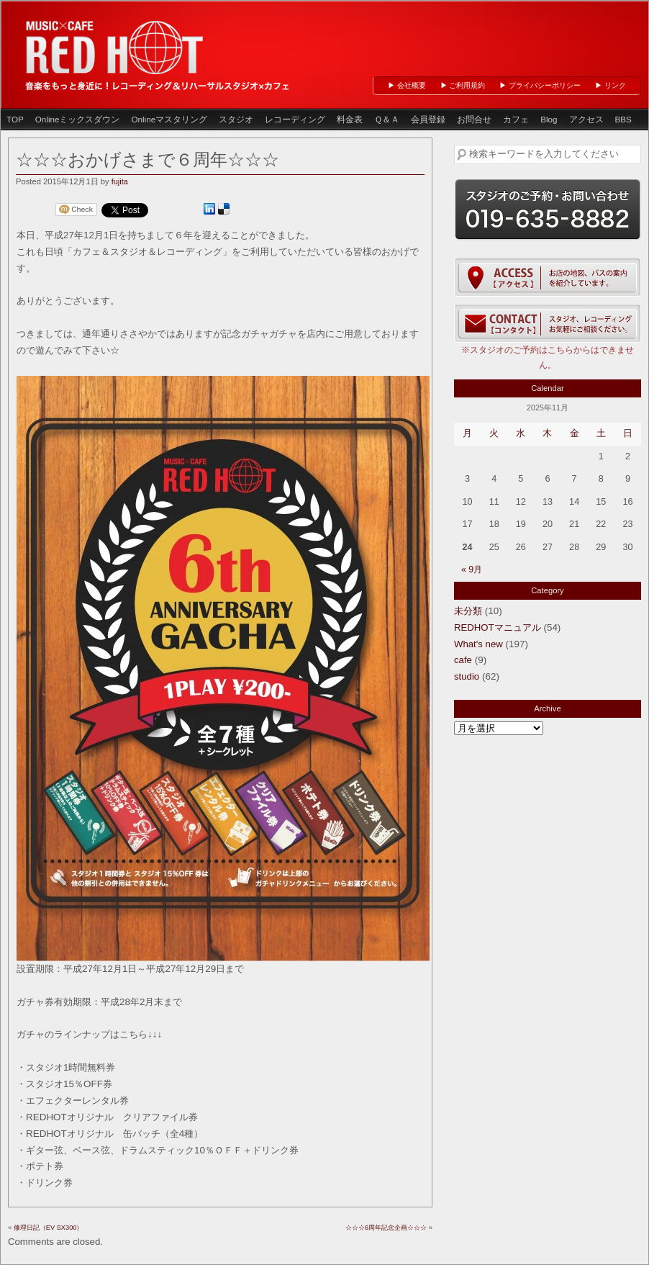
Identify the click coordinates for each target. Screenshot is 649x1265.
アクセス (586, 119)
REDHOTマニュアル (497, 627)
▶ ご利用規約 (463, 85)
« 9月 (471, 569)
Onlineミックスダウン (77, 119)
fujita (120, 181)
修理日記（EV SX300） (48, 1227)
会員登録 (428, 119)
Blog (548, 119)
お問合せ (474, 119)
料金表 (350, 119)
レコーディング (295, 119)
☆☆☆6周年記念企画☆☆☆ (386, 1227)
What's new (478, 644)
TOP (15, 119)
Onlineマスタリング (169, 119)
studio (466, 676)
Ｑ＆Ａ (386, 119)
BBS (623, 119)
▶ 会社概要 (407, 85)
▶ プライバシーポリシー (540, 85)
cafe (463, 659)
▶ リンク (610, 85)
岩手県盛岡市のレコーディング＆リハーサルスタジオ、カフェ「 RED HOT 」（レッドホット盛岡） (115, 45)
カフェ (516, 119)
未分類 (468, 611)
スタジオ (236, 119)
